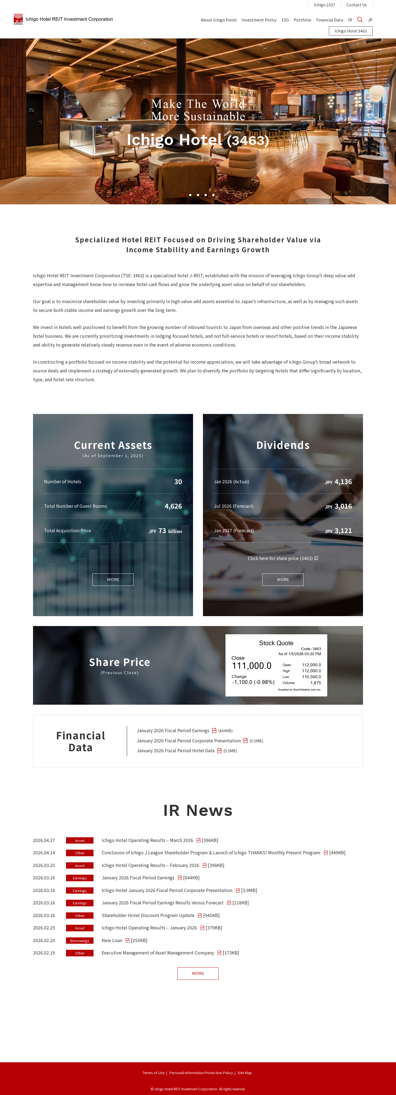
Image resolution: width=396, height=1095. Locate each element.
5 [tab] (213, 195)
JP (370, 19)
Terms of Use (154, 1072)
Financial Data (329, 19)
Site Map (245, 1072)
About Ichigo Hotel (219, 19)
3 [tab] (198, 195)
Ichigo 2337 (324, 4)
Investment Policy (259, 19)
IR (350, 19)
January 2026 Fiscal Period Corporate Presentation (200, 740)
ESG (285, 19)
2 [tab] (190, 195)
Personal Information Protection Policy (201, 1072)
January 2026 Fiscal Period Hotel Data (187, 750)
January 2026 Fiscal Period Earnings (185, 730)
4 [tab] (206, 195)
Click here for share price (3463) (283, 558)
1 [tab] (183, 195)
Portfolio (302, 19)
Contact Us (356, 4)
